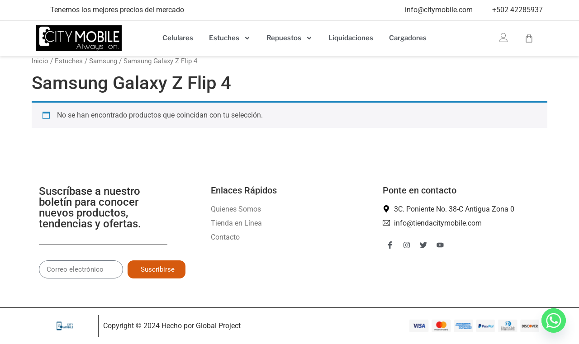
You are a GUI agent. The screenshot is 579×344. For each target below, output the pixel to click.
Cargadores (408, 38)
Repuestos (289, 38)
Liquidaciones (350, 38)
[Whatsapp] (553, 320)
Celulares (177, 38)
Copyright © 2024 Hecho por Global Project (172, 325)
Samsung (103, 61)
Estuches (230, 38)
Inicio (40, 61)
